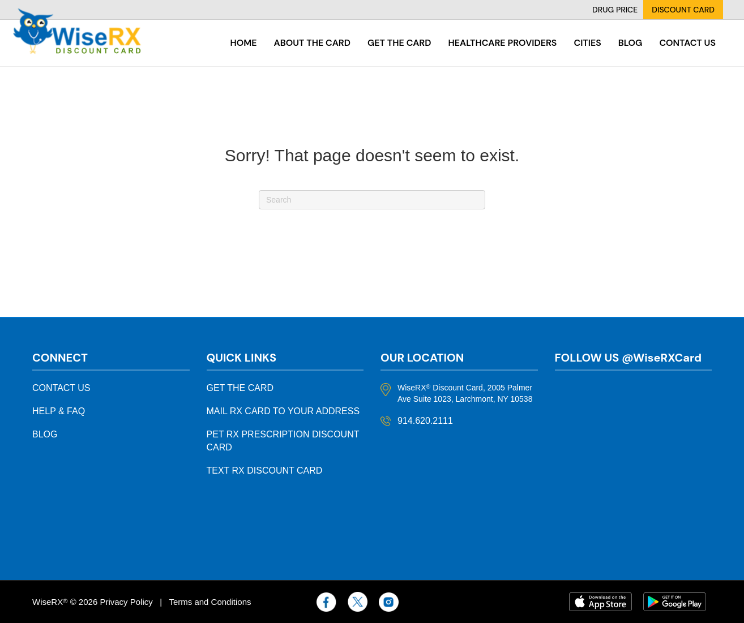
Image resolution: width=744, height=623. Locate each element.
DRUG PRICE (615, 10)
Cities (587, 43)
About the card (312, 43)
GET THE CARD (240, 388)
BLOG (44, 434)
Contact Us (687, 43)
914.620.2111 (425, 421)
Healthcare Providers (502, 43)
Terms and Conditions (210, 602)
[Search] (372, 199)
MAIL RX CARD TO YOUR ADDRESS (283, 411)
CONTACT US (61, 388)
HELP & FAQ (58, 411)
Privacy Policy (126, 602)
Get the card (399, 43)
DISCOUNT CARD (683, 10)
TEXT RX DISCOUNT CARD (265, 470)
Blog (630, 43)
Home (243, 43)
